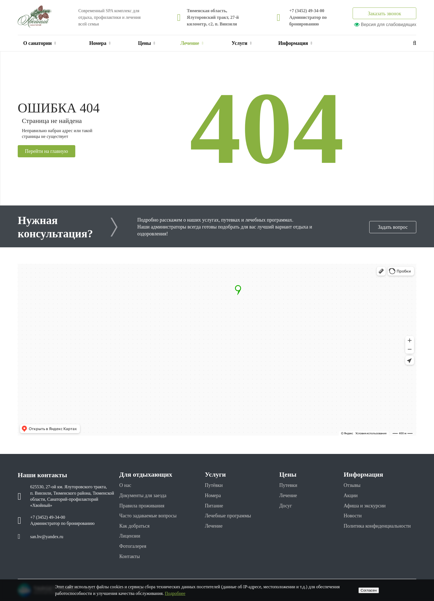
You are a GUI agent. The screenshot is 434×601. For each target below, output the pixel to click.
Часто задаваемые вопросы (148, 515)
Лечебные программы (228, 515)
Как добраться (134, 526)
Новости (352, 515)
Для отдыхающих (145, 474)
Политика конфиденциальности (377, 526)
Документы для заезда (142, 495)
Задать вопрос (393, 227)
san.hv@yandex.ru (46, 536)
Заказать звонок (384, 13)
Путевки (288, 485)
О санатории (39, 43)
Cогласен (369, 590)
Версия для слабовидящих (385, 24)
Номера (99, 43)
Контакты (129, 556)
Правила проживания (141, 505)
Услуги (242, 43)
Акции (350, 495)
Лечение (191, 43)
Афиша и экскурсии (364, 505)
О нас (125, 485)
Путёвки (214, 485)
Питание (214, 505)
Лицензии (129, 536)
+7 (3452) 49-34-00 (306, 10)
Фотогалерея (132, 546)
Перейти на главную (46, 151)
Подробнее (175, 593)
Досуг (285, 505)
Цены (146, 43)
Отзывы (351, 485)
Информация (295, 43)
